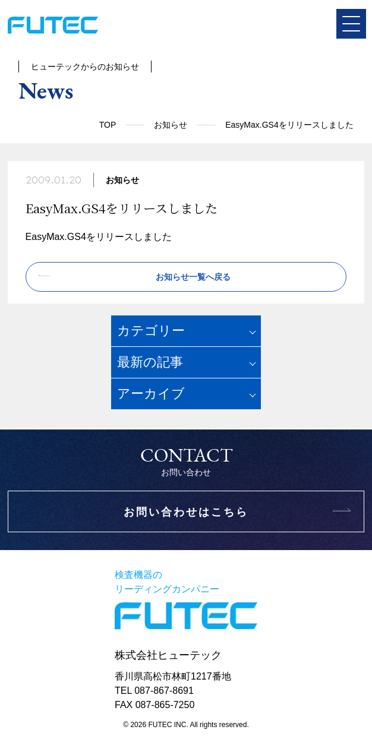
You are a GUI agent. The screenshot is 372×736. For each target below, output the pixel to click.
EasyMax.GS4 (56, 237)
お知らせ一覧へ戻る (193, 277)
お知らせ (170, 124)
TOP (107, 124)
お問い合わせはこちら (186, 512)
